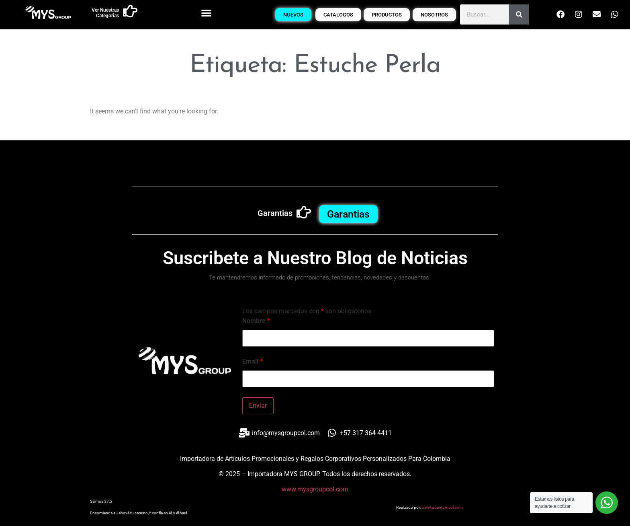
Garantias (275, 213)
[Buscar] (519, 14)
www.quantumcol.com (442, 507)
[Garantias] (304, 212)
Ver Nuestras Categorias (105, 12)
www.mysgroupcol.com (315, 489)
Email (252, 361)
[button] (206, 12)
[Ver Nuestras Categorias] (130, 11)
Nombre (256, 321)
